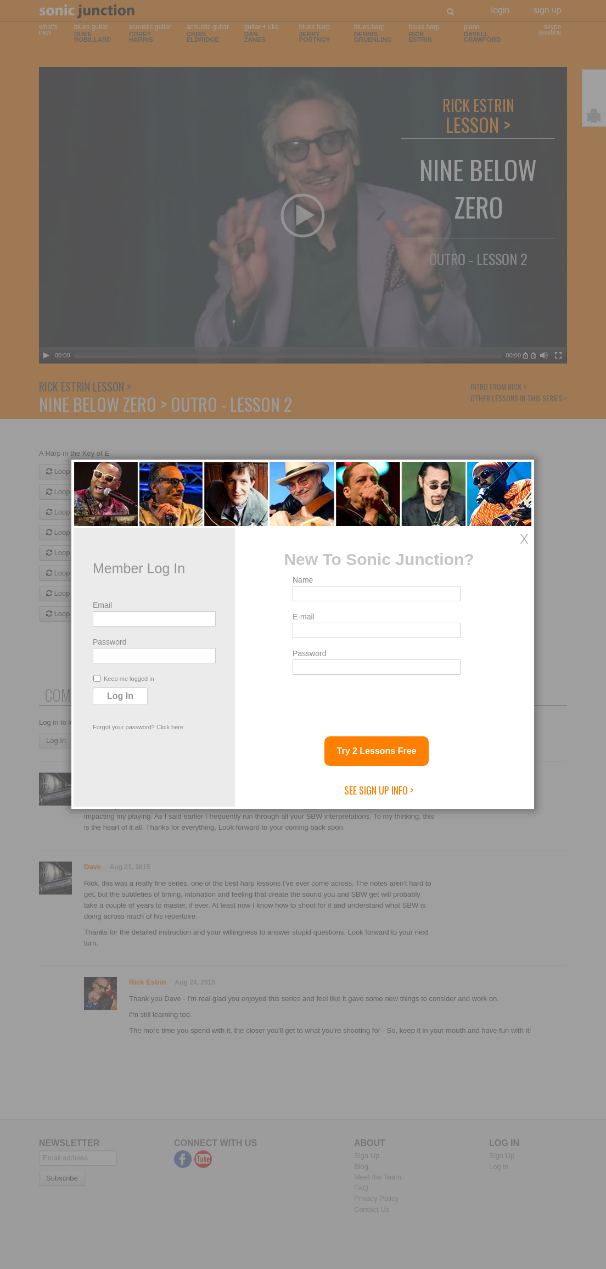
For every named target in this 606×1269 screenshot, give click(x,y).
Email (102, 605)
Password (109, 642)
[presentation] (376, 701)
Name (303, 579)
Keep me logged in (123, 678)
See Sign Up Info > (379, 790)
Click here (169, 727)
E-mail (304, 616)
